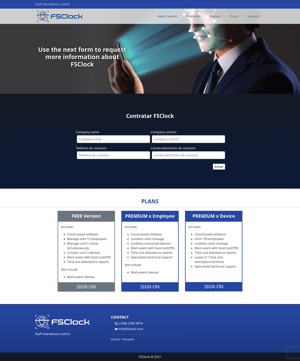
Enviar (218, 167)
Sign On (86, 286)
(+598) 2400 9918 (130, 323)
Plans (234, 16)
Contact (253, 16)
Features (193, 16)
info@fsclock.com (130, 329)
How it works (167, 16)
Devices (215, 16)
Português (128, 339)
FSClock (144, 357)
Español (115, 339)
